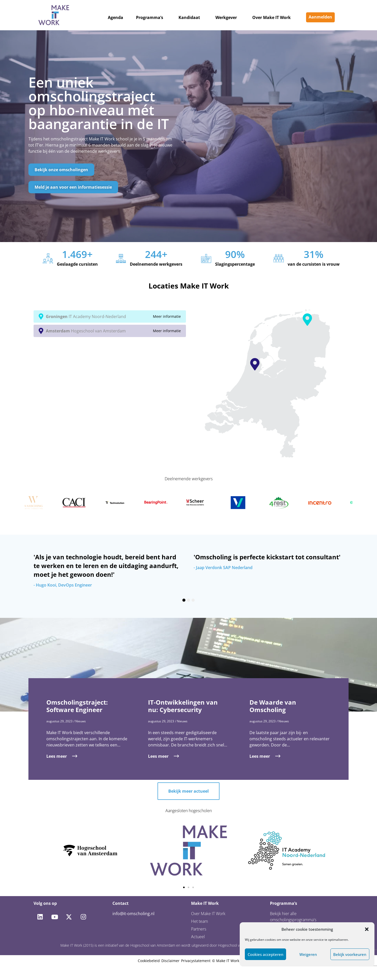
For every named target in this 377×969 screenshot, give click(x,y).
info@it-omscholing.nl (133, 913)
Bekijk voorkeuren (349, 954)
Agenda (115, 17)
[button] (366, 929)
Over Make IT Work (271, 17)
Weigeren (308, 954)
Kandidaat (189, 17)
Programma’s (149, 17)
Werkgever (226, 17)
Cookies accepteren (265, 954)
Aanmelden (320, 17)
